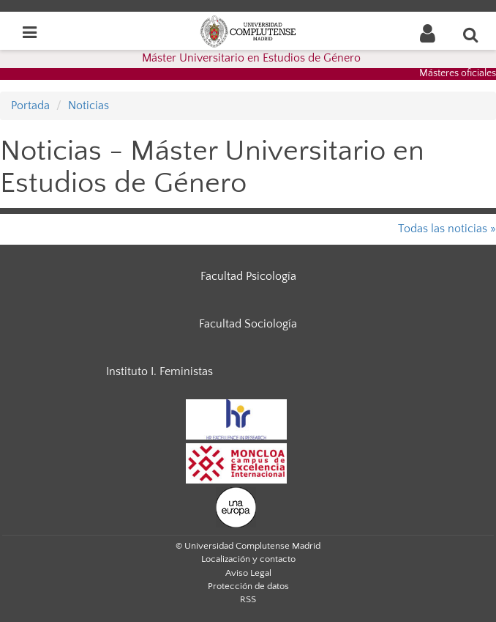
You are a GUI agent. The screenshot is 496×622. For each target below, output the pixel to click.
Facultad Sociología (248, 323)
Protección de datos (248, 586)
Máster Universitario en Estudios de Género (251, 57)
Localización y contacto (248, 559)
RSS (248, 599)
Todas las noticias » (447, 228)
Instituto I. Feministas (159, 371)
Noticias (88, 105)
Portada (30, 105)
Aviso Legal (248, 573)
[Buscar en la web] (471, 34)
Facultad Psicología (248, 276)
